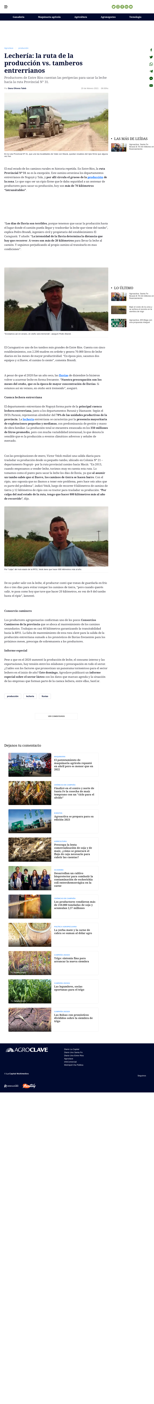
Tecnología (135, 17)
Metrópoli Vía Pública (73, 1065)
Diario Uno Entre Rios (74, 1055)
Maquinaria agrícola (49, 17)
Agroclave (8, 48)
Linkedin (126, 6)
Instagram (118, 6)
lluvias (63, 375)
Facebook (122, 6)
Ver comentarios (56, 716)
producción (23, 48)
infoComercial (70, 1062)
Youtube (131, 6)
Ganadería (18, 17)
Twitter (113, 6)
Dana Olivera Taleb (17, 88)
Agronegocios (108, 17)
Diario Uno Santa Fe (73, 1052)
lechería (28, 419)
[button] (6, 6)
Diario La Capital (71, 1049)
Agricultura (80, 17)
